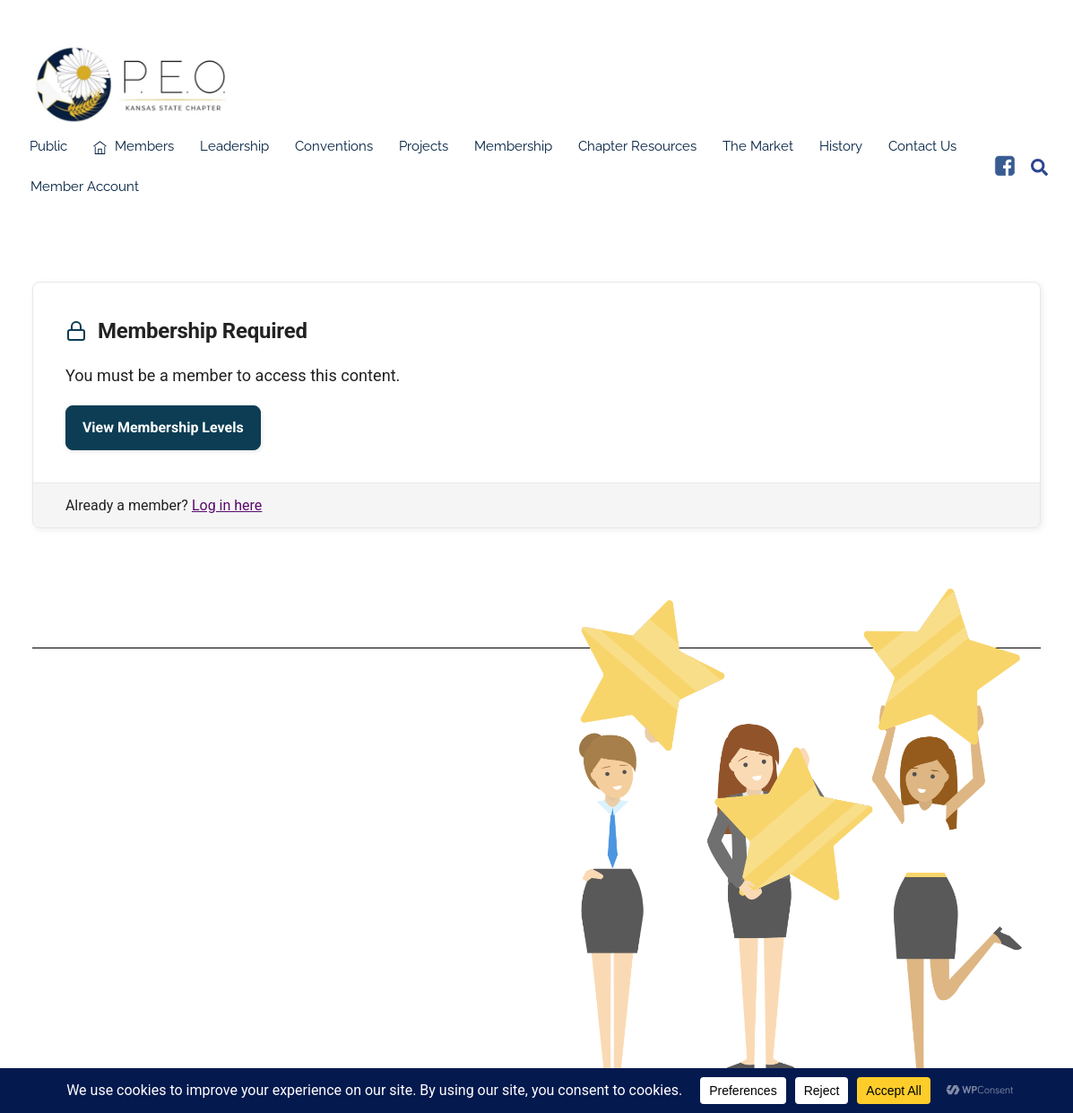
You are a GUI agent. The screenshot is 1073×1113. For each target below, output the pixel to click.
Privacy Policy (276, 861)
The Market (758, 151)
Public (48, 151)
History (840, 151)
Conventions (334, 151)
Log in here (227, 509)
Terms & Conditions (276, 832)
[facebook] (1005, 170)
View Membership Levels (163, 431)
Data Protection (276, 846)
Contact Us (922, 151)
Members (133, 151)
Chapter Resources (637, 151)
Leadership (234, 151)
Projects (423, 151)
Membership (513, 151)
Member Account (84, 192)
